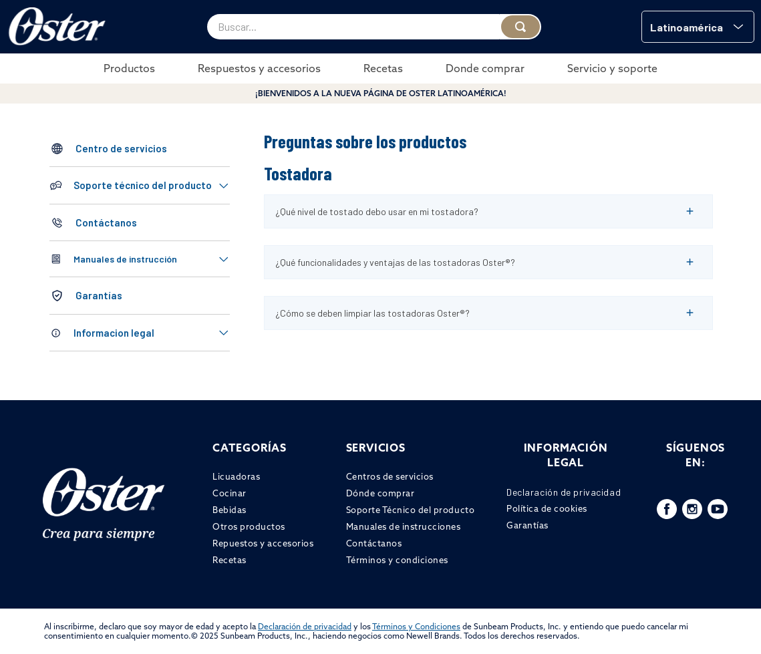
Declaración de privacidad (304, 626)
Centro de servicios (121, 148)
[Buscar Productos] (520, 26)
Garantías (98, 295)
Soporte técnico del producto (142, 185)
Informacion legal (113, 333)
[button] (697, 27)
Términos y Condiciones (416, 626)
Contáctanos (106, 222)
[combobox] (374, 26)
